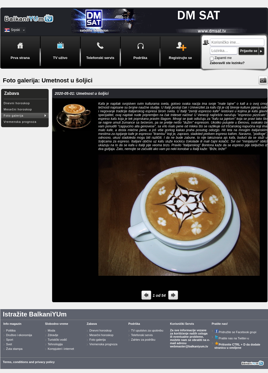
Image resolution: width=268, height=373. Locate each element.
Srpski (15, 30)
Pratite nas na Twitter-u (232, 338)
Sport (9, 339)
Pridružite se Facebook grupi (235, 332)
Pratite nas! (220, 323)
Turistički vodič (57, 339)
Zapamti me (223, 58)
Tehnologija (55, 344)
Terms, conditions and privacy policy (29, 362)
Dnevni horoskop (17, 103)
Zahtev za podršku (143, 339)
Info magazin (12, 323)
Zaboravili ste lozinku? (227, 63)
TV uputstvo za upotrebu (147, 330)
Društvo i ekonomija (19, 335)
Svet (9, 344)
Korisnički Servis (182, 323)
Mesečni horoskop (18, 109)
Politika (11, 330)
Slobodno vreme (56, 323)
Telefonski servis (142, 335)
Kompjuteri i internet (61, 348)
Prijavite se (248, 51)
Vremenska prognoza (20, 121)
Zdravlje (53, 335)
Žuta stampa (14, 348)
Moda (51, 330)
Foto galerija (14, 115)
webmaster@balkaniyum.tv (189, 346)
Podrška (134, 323)
